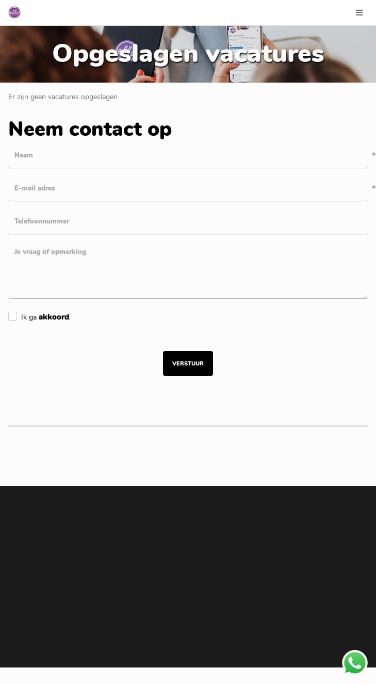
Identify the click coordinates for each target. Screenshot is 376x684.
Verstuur (188, 364)
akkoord (54, 317)
